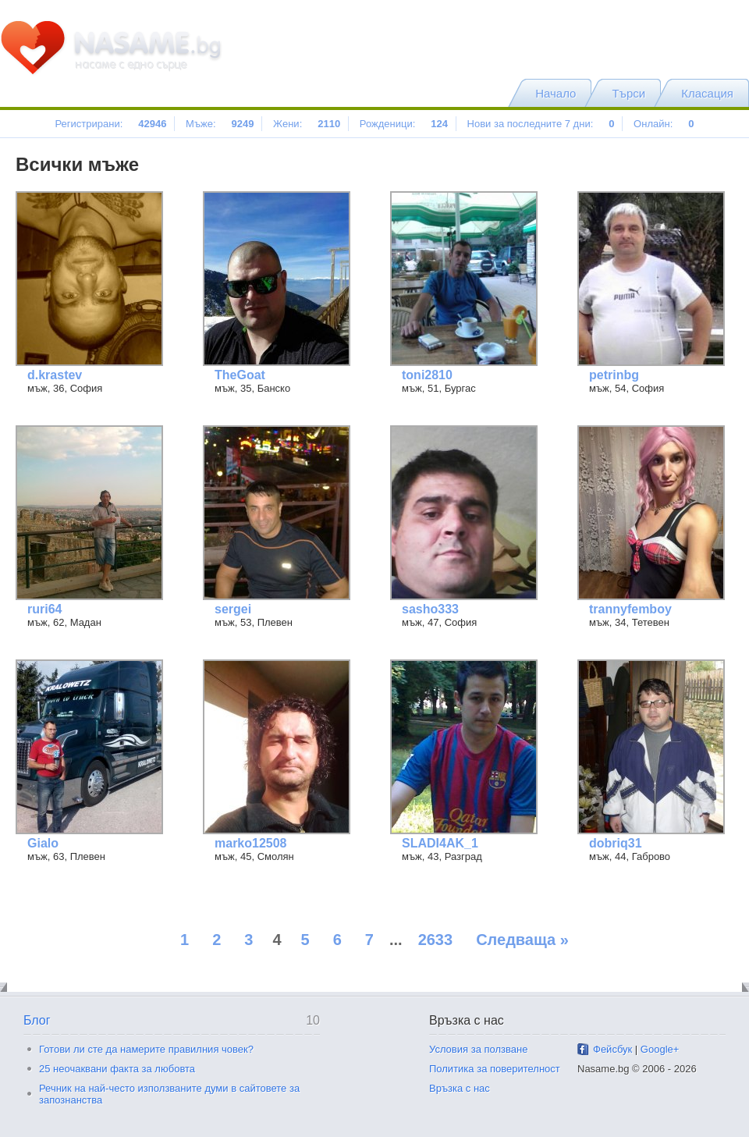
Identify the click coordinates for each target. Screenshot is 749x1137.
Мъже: (220, 124)
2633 (435, 939)
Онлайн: (664, 124)
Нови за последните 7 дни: (541, 124)
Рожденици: (404, 124)
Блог (37, 1020)
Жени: (306, 124)
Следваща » (522, 939)
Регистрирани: (110, 124)
